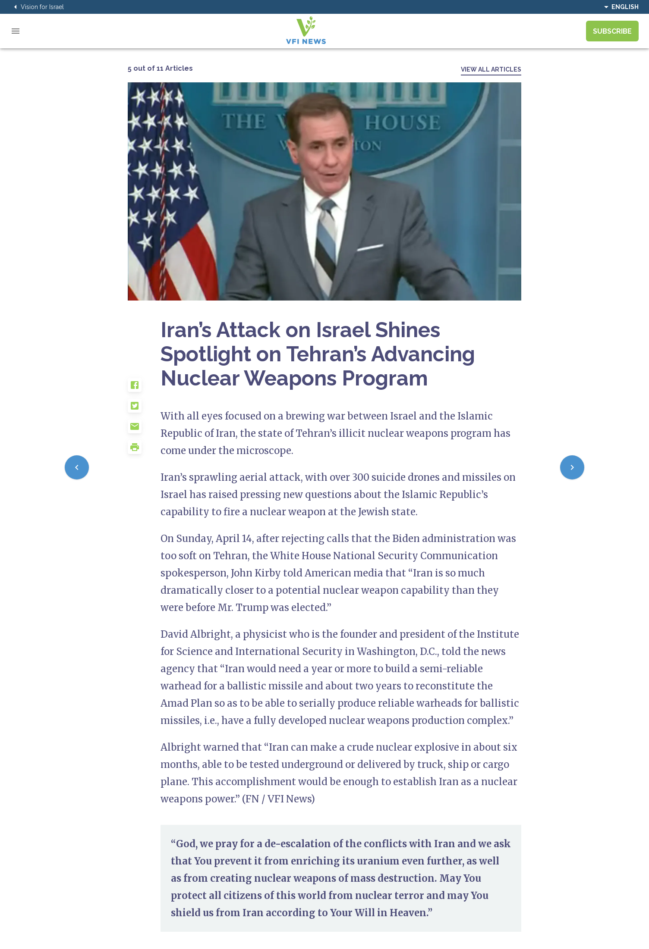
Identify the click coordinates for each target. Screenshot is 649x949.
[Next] (572, 467)
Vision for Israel (37, 7)
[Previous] (77, 467)
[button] (144, 388)
